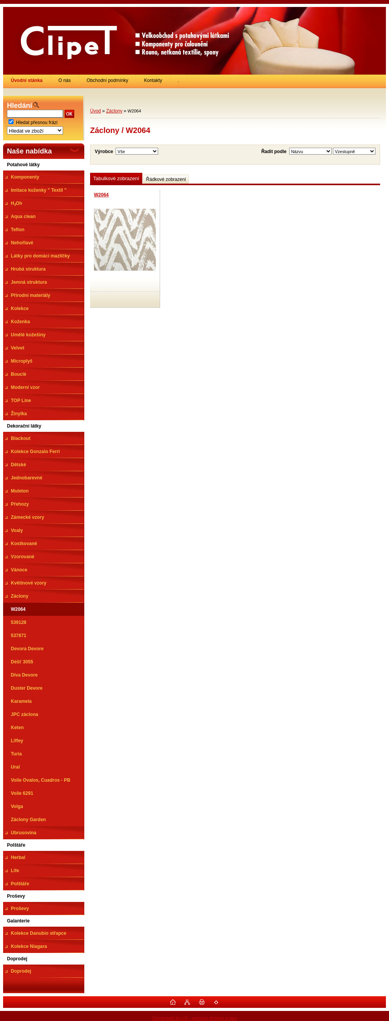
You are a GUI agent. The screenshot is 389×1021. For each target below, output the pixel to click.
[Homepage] (27, 80)
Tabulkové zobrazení (116, 178)
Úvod (95, 111)
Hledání (19, 105)
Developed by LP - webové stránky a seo (194, 1018)
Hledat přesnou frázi (36, 122)
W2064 (101, 195)
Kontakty (153, 80)
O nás (64, 80)
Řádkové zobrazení (166, 179)
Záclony (114, 111)
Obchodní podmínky (107, 80)
